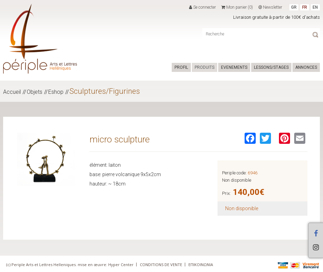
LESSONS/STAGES (271, 67)
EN (315, 7)
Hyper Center (121, 264)
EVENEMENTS (234, 67)
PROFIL (181, 67)
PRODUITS (204, 67)
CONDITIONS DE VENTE (161, 264)
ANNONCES (306, 67)
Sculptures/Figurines (104, 91)
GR (294, 7)
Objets (34, 92)
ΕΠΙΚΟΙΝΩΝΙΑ (200, 264)
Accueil (12, 92)
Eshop (55, 92)
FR (304, 7)
